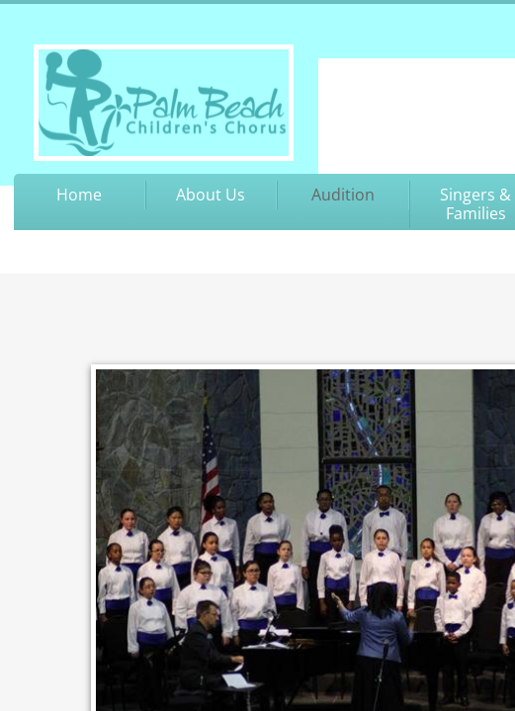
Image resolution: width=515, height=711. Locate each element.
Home (79, 194)
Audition (343, 194)
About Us (210, 194)
